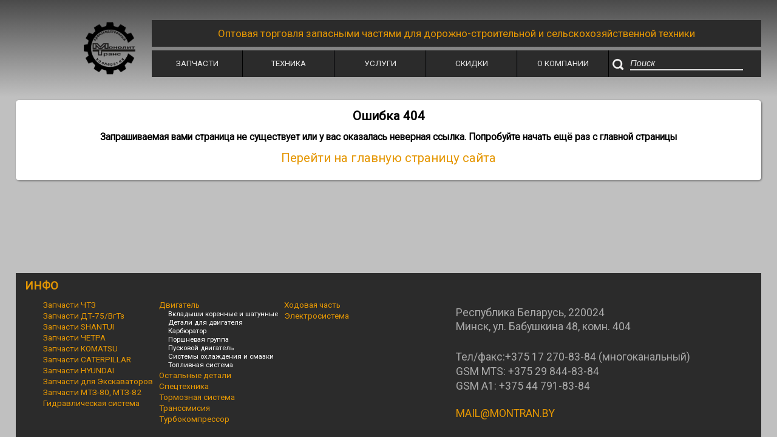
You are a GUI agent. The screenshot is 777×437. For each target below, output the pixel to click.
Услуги (380, 63)
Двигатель (179, 305)
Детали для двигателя (205, 322)
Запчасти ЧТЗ (69, 305)
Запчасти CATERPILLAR (87, 359)
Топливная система (200, 365)
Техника (288, 63)
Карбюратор (187, 331)
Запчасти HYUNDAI (78, 370)
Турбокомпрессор (194, 419)
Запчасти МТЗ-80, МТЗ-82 (92, 392)
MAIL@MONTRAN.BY (505, 413)
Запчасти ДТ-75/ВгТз (83, 315)
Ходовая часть (312, 305)
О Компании (563, 63)
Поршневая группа (198, 339)
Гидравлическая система (91, 403)
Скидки (471, 63)
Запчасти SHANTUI (78, 326)
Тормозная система (197, 397)
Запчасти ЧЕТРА (74, 337)
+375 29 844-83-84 (553, 371)
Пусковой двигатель (201, 348)
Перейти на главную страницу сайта (388, 158)
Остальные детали (195, 375)
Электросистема (316, 315)
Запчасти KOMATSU (80, 348)
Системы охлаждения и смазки (221, 356)
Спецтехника (184, 386)
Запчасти (197, 63)
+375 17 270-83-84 (550, 357)
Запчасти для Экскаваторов (98, 381)
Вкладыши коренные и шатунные (223, 314)
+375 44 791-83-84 (544, 386)
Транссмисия (184, 408)
